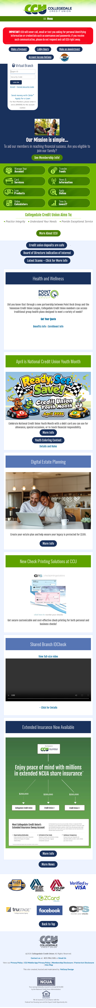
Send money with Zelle (22, 95)
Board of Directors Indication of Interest (47, 253)
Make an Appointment (69, 49)
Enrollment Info (55, 326)
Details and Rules (48, 446)
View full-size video (48, 656)
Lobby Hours (43, 49)
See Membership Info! (47, 158)
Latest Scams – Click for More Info (47, 260)
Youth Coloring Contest (48, 440)
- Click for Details (48, 707)
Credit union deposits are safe (46, 245)
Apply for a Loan (22, 98)
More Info (48, 432)
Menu (48, 18)
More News (48, 864)
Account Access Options (40, 57)
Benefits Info (39, 326)
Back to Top (48, 924)
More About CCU (48, 233)
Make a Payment (19, 49)
